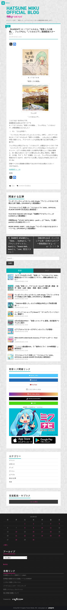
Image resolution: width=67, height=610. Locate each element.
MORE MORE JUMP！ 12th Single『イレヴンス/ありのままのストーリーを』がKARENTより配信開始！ (33, 227)
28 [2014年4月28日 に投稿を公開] (16, 540)
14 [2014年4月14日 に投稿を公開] (16, 532)
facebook (33, 380)
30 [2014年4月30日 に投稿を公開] (33, 540)
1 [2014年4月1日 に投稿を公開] (24, 524)
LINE (33, 403)
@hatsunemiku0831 (33, 399)
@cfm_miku (33, 375)
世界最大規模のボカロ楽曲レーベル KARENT (17, 579)
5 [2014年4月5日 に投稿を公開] (59, 524)
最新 (20, 270)
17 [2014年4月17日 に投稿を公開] (42, 532)
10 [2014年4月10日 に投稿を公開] (42, 528)
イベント (12, 460)
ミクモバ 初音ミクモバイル (12, 582)
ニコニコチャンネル (33, 389)
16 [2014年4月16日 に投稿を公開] (33, 532)
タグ (47, 270)
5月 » (6, 545)
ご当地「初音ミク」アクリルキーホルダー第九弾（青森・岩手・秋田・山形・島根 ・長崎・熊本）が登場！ (36, 287)
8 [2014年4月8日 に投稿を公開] (24, 528)
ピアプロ (12, 474)
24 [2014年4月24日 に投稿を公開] (42, 536)
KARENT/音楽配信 (25, 186)
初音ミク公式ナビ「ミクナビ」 (33, 407)
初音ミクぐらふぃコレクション (13, 589)
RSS (5, 564)
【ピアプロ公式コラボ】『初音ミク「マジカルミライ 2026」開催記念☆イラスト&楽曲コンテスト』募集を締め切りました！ (37, 277)
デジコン (12, 471)
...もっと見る (33, 502)
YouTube (33, 385)
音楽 (7, 26)
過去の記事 (12, 478)
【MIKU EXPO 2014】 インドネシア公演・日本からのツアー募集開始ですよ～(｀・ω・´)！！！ (47, 242)
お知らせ (12, 464)
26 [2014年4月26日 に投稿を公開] (59, 536)
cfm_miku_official (33, 394)
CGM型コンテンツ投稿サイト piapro (14, 575)
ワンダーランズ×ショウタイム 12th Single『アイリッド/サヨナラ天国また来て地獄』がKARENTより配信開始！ (33, 202)
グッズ (11, 467)
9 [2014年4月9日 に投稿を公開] (33, 528)
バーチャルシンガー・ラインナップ (14, 586)
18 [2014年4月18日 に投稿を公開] (50, 532)
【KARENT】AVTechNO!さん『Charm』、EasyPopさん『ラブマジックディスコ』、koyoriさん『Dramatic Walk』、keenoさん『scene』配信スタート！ (19, 245)
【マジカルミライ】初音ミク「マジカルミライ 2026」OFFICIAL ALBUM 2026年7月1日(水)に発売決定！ (32, 208)
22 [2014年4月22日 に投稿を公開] (25, 536)
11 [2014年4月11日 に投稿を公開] (50, 528)
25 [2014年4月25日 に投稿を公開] (50, 536)
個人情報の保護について (11, 593)
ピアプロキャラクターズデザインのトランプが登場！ (34, 329)
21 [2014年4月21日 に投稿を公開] (16, 536)
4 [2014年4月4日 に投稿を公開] (50, 524)
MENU (5, 3)
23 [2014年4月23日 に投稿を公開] (33, 536)
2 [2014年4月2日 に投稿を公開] (33, 524)
